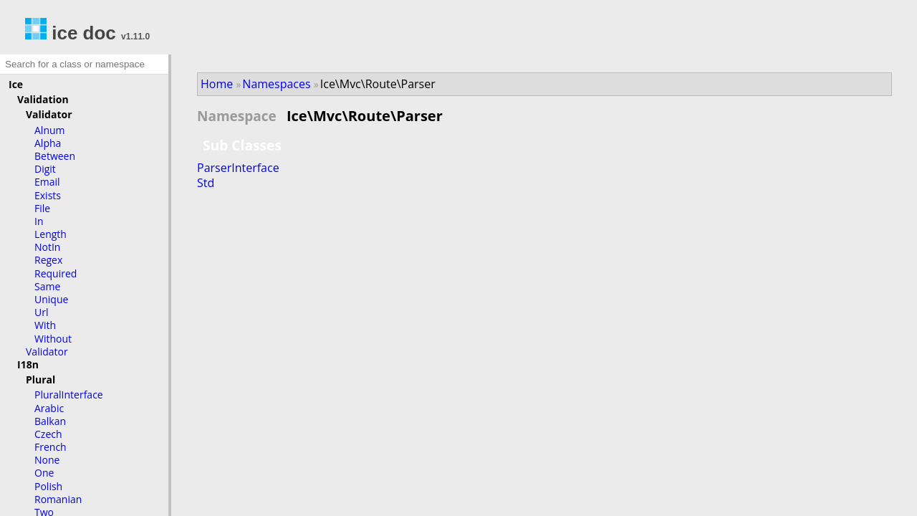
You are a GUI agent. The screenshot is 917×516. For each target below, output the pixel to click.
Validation (43, 99)
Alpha (47, 143)
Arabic (49, 408)
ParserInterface (238, 168)
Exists (47, 195)
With (45, 325)
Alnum (49, 130)
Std (205, 183)
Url (41, 312)
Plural (40, 379)
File (42, 208)
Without (53, 338)
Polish (48, 486)
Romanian (58, 499)
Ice (16, 84)
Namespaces (276, 84)
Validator (49, 114)
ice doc (70, 33)
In (39, 221)
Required (55, 273)
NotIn (47, 247)
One (44, 472)
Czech (48, 434)
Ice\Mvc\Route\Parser (378, 84)
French (50, 447)
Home (217, 84)
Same (47, 286)
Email (47, 181)
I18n (28, 364)
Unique (51, 299)
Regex (48, 260)
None (46, 460)
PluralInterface (68, 394)
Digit (45, 169)
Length (50, 234)
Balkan (50, 421)
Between (54, 156)
